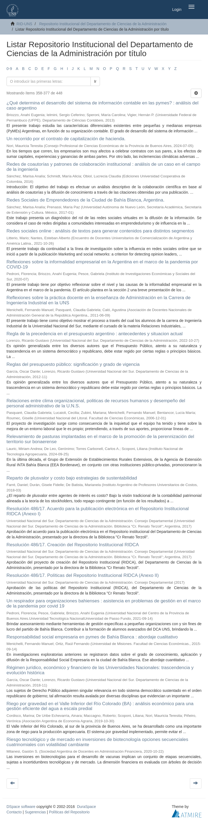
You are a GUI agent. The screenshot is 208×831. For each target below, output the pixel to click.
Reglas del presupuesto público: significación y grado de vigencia (72, 364)
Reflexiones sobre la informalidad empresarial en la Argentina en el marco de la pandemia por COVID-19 (102, 264)
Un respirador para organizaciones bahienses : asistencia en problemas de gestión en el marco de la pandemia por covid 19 (103, 603)
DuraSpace (86, 806)
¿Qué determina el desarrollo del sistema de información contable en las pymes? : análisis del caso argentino (102, 105)
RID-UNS (24, 24)
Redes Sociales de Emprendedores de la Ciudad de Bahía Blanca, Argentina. (85, 200)
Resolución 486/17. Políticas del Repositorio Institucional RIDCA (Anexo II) (82, 575)
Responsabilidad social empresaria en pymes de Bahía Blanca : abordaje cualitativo (92, 637)
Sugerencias (35, 812)
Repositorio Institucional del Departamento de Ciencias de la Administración (103, 24)
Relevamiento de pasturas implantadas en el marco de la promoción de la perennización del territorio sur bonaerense (100, 439)
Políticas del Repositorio (69, 812)
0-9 (9, 68)
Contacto (14, 812)
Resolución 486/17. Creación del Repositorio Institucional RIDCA (72, 544)
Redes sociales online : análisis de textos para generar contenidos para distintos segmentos (100, 231)
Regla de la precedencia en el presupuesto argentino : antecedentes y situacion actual (94, 333)
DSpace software (20, 806)
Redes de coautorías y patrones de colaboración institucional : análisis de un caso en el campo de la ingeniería (103, 167)
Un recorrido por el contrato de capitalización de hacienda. (65, 138)
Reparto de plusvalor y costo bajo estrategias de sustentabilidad (71, 478)
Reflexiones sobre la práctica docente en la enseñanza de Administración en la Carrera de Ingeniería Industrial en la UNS (98, 300)
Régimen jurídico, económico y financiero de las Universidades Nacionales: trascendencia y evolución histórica (100, 670)
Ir (95, 81)
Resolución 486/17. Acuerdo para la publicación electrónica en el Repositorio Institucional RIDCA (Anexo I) (97, 511)
